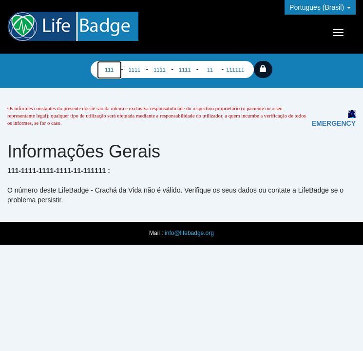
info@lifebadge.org (189, 233)
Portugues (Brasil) (320, 7)
